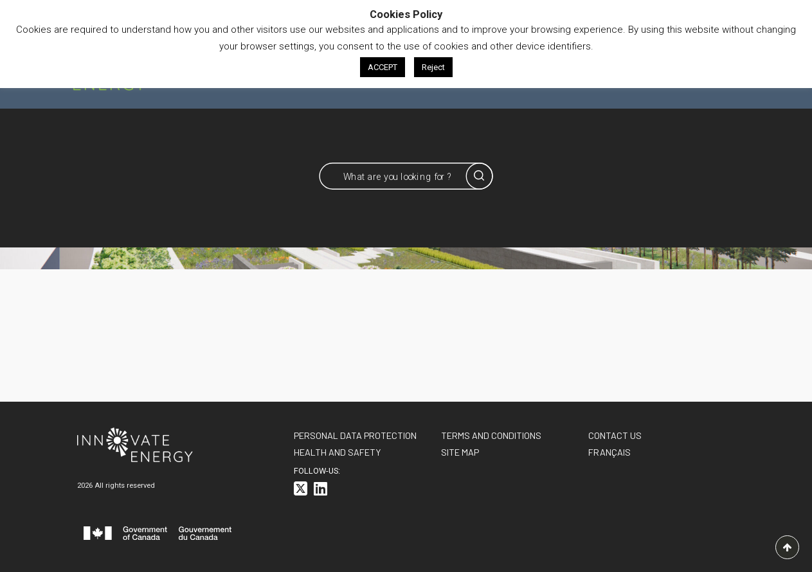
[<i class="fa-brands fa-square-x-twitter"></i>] (300, 491)
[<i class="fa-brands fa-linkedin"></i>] (320, 491)
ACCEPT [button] (382, 67)
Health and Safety (337, 452)
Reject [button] (433, 67)
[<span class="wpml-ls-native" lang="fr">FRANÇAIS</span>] (609, 452)
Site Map (460, 452)
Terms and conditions (491, 435)
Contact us (615, 435)
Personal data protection (355, 435)
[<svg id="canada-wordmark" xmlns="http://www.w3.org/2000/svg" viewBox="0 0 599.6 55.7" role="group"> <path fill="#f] (157, 535)
